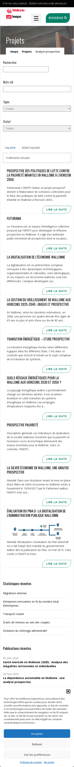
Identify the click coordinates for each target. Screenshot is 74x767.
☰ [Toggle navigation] (36, 18)
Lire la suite (56, 209)
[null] (26, 69)
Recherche (57, 18)
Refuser (37, 744)
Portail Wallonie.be (15, 3)
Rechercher (10, 62)
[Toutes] (37, 109)
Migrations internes (15, 593)
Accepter (37, 734)
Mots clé (8, 82)
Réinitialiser (31, 148)
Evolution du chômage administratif (25, 630)
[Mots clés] (37, 89)
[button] (68, 691)
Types (6, 102)
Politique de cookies (31, 762)
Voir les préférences (37, 755)
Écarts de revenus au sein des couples (26, 622)
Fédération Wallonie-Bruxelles (48, 3)
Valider (10, 148)
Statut (7, 121)
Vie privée (49, 762)
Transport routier (13, 614)
